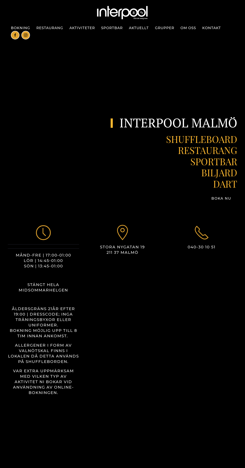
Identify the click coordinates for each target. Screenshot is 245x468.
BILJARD (219, 172)
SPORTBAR (213, 161)
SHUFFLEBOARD (201, 139)
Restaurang (49, 28)
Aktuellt (139, 28)
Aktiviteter (82, 28)
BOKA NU (221, 198)
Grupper (164, 28)
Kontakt (211, 28)
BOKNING (20, 28)
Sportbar (112, 28)
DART (225, 183)
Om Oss (188, 28)
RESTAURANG (207, 150)
